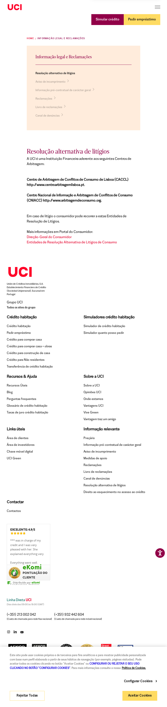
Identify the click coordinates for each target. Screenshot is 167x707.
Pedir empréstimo (142, 19)
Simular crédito (107, 19)
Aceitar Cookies (140, 695)
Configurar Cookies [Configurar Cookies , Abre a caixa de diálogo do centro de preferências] (139, 681)
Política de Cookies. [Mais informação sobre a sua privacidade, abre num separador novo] (134, 668)
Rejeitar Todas (27, 695)
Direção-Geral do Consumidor (49, 237)
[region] (83, 677)
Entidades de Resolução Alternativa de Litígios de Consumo (72, 242)
